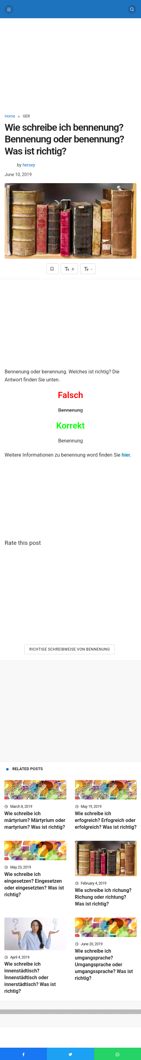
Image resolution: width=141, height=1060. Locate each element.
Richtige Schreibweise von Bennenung (69, 649)
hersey (29, 164)
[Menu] (9, 9)
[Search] (132, 9)
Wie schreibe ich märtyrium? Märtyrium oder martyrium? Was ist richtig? (34, 820)
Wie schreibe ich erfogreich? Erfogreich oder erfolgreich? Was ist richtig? (106, 820)
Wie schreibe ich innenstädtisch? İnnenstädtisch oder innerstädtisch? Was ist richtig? (30, 977)
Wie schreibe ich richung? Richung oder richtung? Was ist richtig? (103, 897)
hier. (126, 455)
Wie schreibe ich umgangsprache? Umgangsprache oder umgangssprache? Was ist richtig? (104, 964)
